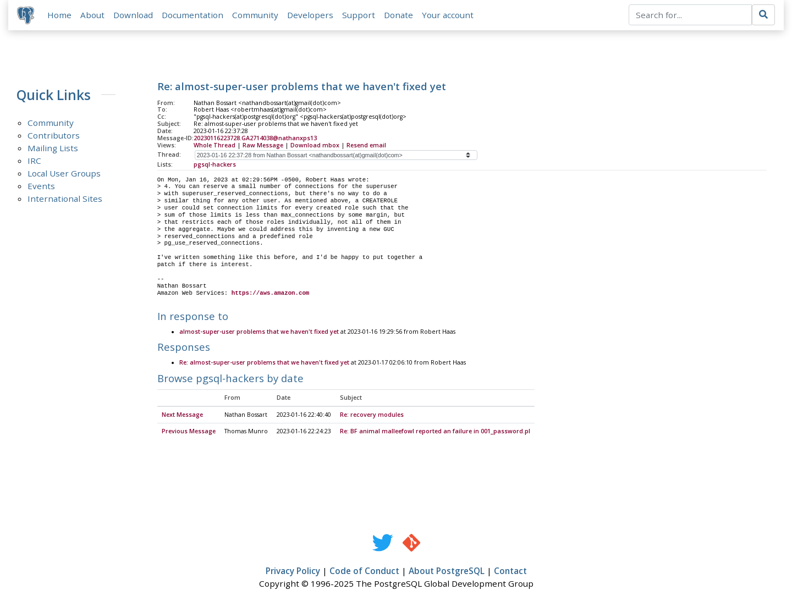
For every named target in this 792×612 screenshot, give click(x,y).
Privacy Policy (293, 571)
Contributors (54, 135)
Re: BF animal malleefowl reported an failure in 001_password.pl (435, 431)
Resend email (366, 145)
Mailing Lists (53, 148)
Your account (448, 14)
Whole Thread (214, 145)
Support (358, 14)
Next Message (182, 415)
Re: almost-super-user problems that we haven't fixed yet (264, 363)
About (92, 14)
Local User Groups (64, 173)
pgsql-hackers (215, 164)
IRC (34, 161)
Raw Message (263, 145)
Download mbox (314, 145)
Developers (310, 14)
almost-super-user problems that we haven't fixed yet (259, 332)
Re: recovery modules (372, 415)
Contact (510, 571)
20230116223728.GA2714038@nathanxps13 (255, 138)
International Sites (65, 199)
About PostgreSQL (447, 571)
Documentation (192, 14)
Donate (398, 14)
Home (59, 14)
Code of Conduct (364, 571)
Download (133, 14)
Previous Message (189, 431)
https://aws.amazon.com (271, 293)
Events (41, 186)
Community (255, 14)
